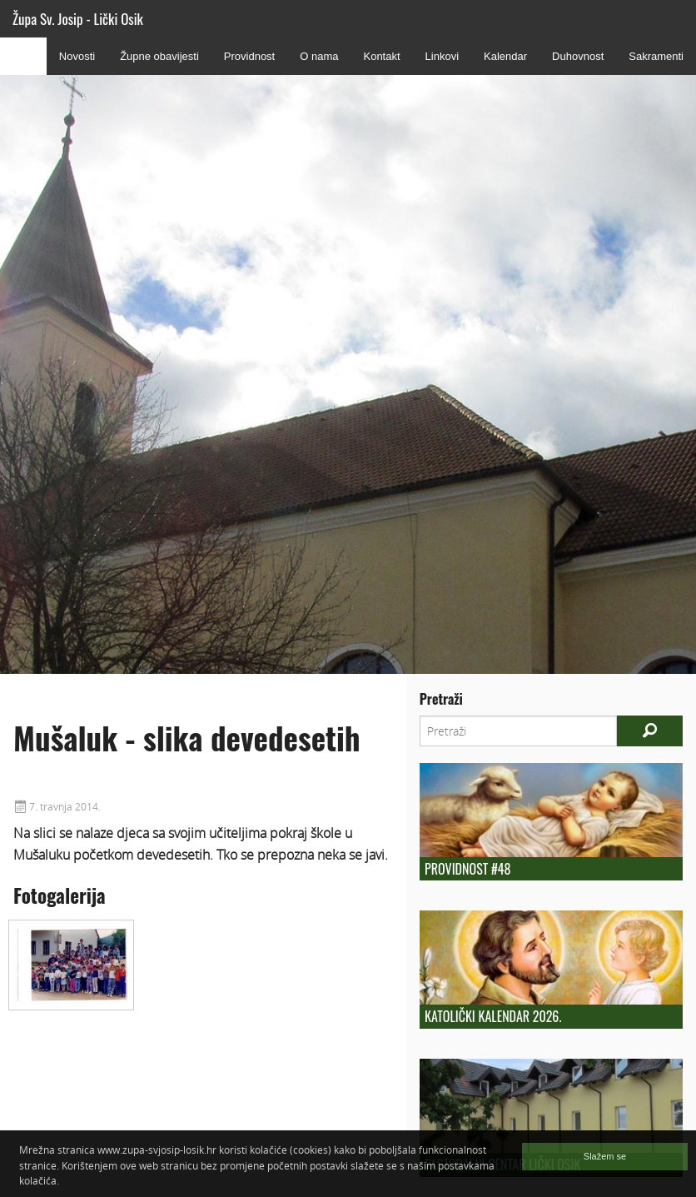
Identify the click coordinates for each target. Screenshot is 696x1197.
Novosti (77, 56)
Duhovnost (578, 56)
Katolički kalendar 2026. (493, 1016)
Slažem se (605, 1156)
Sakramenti (656, 56)
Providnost (249, 56)
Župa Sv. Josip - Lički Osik (77, 18)
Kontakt (381, 56)
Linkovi (442, 56)
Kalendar (505, 56)
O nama (319, 56)
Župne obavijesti (159, 56)
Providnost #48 (467, 869)
